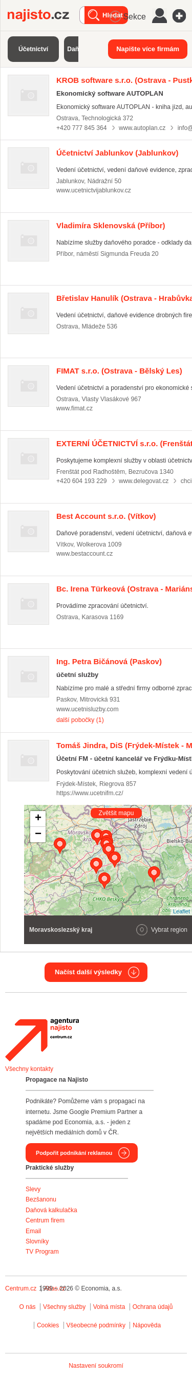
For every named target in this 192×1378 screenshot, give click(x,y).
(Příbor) (110, 225)
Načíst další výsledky (88, 972)
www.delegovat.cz (143, 481)
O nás (27, 1306)
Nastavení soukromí (96, 1365)
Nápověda (147, 1325)
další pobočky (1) (80, 720)
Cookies (48, 1325)
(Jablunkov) (117, 152)
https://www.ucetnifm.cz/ (89, 793)
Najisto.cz (43, 15)
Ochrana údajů (153, 1306)
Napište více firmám (147, 49)
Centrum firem (45, 1220)
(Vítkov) (106, 516)
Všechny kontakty (29, 1069)
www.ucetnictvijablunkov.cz (93, 190)
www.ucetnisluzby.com (87, 709)
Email (33, 1231)
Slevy (33, 1189)
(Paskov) (109, 661)
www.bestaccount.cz (84, 553)
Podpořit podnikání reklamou (74, 1153)
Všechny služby (65, 1306)
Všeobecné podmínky (96, 1325)
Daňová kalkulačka (51, 1210)
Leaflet (181, 911)
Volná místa (109, 1306)
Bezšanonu (41, 1199)
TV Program (42, 1251)
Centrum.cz (20, 1288)
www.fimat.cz (74, 408)
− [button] (38, 834)
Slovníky (37, 1241)
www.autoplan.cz (142, 128)
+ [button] (38, 818)
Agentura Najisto (42, 1039)
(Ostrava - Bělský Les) (119, 370)
